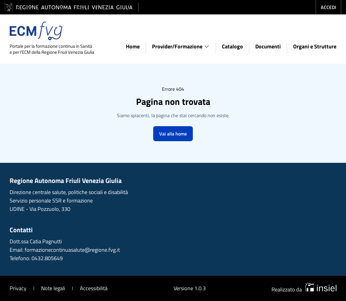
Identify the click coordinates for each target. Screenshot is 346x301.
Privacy (18, 288)
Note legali (53, 288)
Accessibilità (94, 288)
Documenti (268, 46)
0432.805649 (47, 258)
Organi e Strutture (314, 46)
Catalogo (232, 46)
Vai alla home (173, 133)
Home (133, 46)
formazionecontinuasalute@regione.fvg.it (72, 250)
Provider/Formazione (181, 46)
